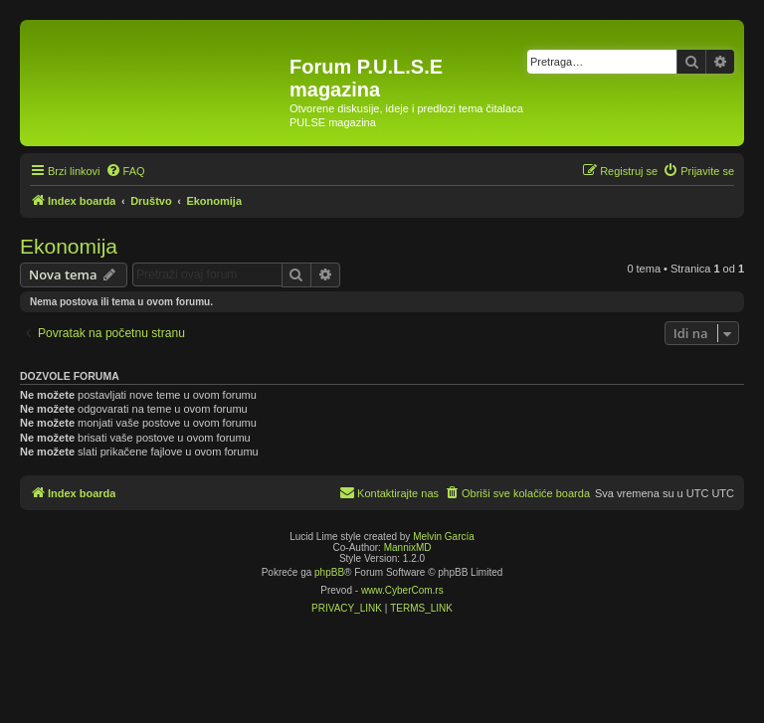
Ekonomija (68, 246)
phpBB (329, 572)
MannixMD (408, 547)
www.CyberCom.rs (402, 590)
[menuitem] (125, 171)
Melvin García (444, 536)
